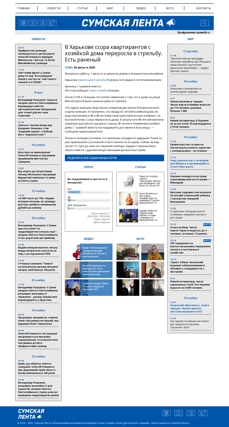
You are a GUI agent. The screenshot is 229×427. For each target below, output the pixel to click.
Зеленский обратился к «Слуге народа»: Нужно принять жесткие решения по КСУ (189, 308)
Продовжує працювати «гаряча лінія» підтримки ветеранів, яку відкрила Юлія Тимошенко (38, 320)
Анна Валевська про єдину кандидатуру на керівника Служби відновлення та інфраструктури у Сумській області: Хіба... (149, 201)
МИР (191, 39)
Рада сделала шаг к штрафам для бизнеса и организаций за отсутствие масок (189, 163)
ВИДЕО (88, 238)
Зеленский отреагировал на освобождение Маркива (186, 90)
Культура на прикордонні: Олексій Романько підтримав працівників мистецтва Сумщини (36, 157)
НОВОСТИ (38, 39)
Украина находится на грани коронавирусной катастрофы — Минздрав (190, 179)
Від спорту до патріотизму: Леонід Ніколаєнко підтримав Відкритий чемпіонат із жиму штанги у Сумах (37, 176)
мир (110, 8)
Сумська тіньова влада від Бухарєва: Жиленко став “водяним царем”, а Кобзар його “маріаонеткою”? (35, 130)
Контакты (203, 8)
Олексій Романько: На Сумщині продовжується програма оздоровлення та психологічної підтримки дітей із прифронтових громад (38, 340)
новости (54, 8)
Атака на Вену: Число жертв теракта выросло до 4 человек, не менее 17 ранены (188, 230)
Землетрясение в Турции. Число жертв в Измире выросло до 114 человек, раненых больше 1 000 (190, 106)
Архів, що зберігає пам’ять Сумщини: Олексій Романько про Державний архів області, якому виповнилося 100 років (37, 368)
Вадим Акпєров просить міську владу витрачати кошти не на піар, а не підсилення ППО (38, 250)
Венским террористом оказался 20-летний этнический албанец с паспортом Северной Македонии (190, 197)
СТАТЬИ (140, 167)
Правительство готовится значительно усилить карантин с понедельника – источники (190, 147)
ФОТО (140, 238)
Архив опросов (102, 222)
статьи (82, 8)
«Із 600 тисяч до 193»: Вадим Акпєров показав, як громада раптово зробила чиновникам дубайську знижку (37, 203)
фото (170, 8)
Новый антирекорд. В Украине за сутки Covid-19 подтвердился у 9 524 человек (190, 123)
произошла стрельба (92, 80)
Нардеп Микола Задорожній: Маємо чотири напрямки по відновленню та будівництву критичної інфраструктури (148, 218)
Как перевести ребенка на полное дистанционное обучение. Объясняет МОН (189, 324)
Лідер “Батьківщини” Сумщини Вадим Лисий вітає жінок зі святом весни (95, 252)
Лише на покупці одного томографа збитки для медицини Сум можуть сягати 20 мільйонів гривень (149, 182)
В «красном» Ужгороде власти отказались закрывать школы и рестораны (188, 214)
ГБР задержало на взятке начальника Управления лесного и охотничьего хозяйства (190, 248)
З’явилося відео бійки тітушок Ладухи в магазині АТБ (95, 286)
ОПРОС (88, 167)
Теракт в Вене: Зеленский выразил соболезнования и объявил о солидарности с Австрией (187, 267)
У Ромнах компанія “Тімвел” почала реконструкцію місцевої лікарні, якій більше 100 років (38, 266)
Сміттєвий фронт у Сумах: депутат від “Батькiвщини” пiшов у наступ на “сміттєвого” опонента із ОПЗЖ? (37, 77)
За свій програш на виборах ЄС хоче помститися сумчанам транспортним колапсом (95, 271)
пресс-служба (98, 90)
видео (141, 8)
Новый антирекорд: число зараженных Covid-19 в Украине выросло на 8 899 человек (190, 284)
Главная (23, 8)
